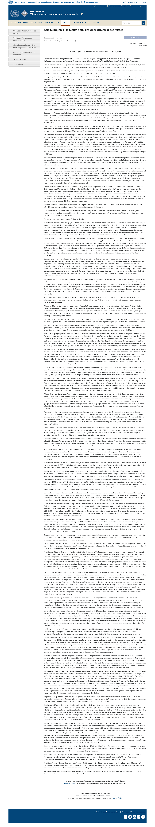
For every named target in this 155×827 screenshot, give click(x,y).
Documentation (52, 23)
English (95, 6)
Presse (66, 23)
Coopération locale (80, 23)
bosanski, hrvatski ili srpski (118, 6)
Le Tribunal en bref (19, 23)
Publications (18, 64)
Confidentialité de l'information (133, 812)
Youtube (120, 798)
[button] (82, 14)
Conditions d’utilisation (111, 812)
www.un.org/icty (69, 783)
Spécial (96, 23)
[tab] (24, 32)
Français (103, 6)
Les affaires (36, 23)
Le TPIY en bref (19, 59)
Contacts (97, 812)
